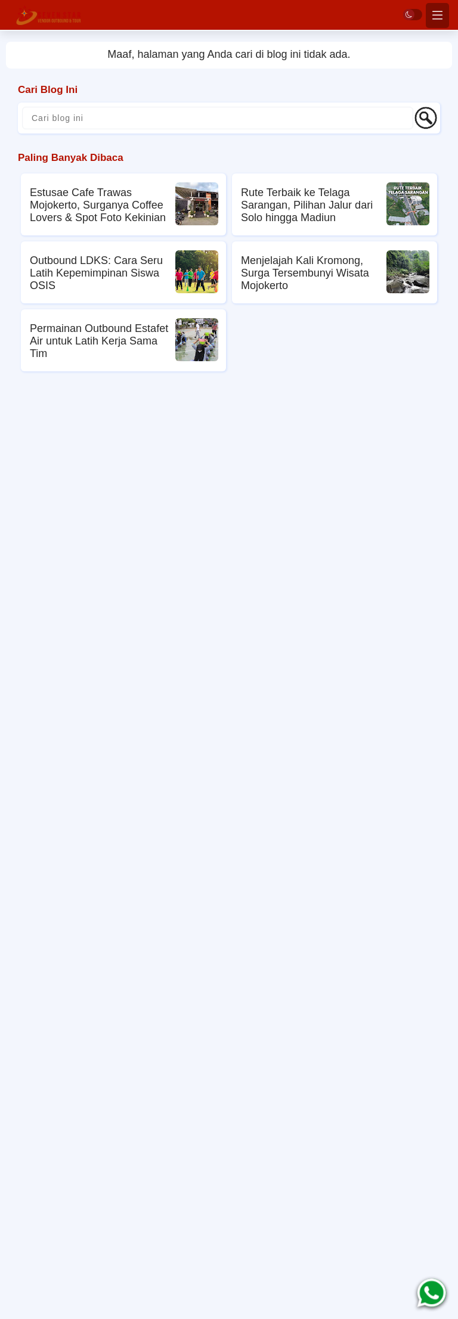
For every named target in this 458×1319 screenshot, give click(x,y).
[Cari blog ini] (217, 118)
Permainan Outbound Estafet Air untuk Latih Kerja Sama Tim (99, 340)
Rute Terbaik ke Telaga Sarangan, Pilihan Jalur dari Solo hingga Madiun (307, 205)
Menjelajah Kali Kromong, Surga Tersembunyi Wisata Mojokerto (305, 273)
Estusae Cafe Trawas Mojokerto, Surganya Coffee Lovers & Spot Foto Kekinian (98, 205)
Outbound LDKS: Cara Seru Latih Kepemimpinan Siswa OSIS (96, 273)
